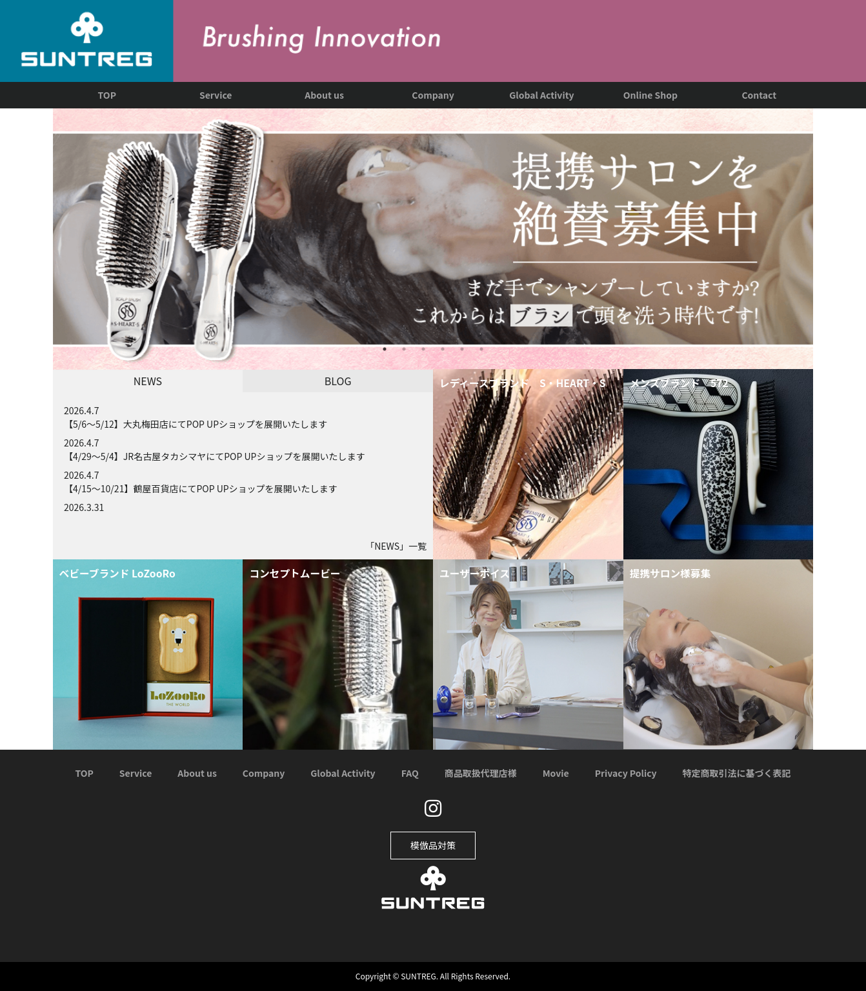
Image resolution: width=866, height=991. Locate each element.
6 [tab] (481, 349)
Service (215, 94)
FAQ (410, 772)
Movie (556, 772)
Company (433, 94)
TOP (107, 94)
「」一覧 (396, 545)
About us (324, 94)
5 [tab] (462, 349)
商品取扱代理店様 (481, 772)
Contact (758, 94)
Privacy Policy (626, 772)
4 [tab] (442, 349)
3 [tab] (423, 349)
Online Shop (650, 94)
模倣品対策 (433, 845)
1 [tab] (384, 349)
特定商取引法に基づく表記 (737, 772)
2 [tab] (404, 349)
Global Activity (541, 94)
